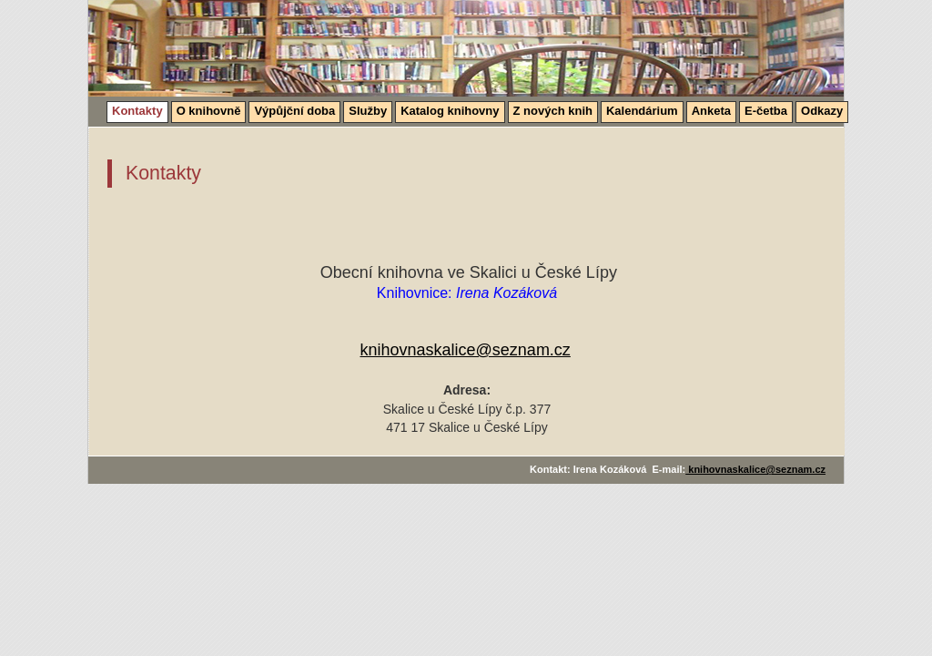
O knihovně (209, 111)
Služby (368, 111)
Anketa (711, 111)
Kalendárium (642, 111)
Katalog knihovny (449, 111)
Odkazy (822, 111)
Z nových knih (553, 111)
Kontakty (137, 111)
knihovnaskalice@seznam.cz (465, 350)
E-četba (766, 111)
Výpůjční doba (294, 111)
